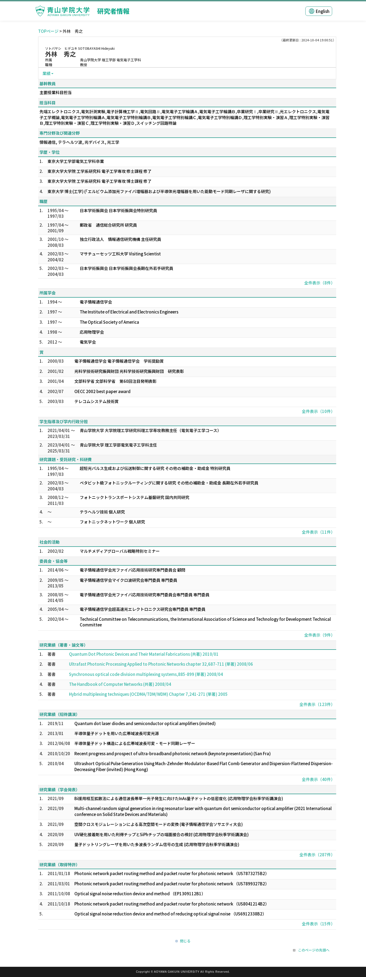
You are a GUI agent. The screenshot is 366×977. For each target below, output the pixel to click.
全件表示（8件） (319, 283)
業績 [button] (46, 73)
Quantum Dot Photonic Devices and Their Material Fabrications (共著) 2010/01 (144, 654)
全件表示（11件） (318, 532)
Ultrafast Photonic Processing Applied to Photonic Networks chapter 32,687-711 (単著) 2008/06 (161, 664)
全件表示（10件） (318, 411)
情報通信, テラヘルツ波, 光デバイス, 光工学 (79, 142)
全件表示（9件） (319, 635)
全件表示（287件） (317, 854)
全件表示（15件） (318, 923)
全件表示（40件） (318, 779)
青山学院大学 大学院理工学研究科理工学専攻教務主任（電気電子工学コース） (150, 430)
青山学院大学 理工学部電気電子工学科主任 (118, 445)
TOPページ (48, 31)
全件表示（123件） (317, 704)
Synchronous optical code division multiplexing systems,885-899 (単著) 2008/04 (146, 674)
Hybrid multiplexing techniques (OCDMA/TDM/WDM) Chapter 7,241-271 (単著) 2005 (148, 694)
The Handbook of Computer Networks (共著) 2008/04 (120, 684)
